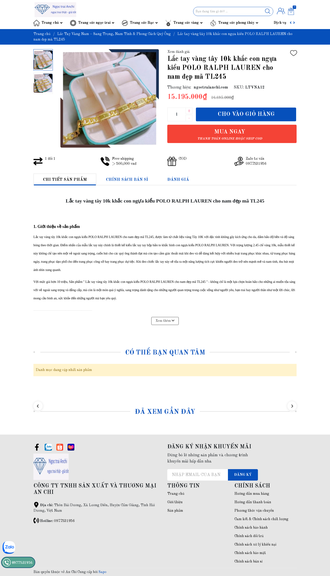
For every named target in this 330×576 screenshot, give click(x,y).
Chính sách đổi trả (249, 536)
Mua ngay (229, 134)
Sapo (102, 572)
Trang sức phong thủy (236, 23)
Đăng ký (243, 475)
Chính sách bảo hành (251, 528)
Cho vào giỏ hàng (246, 114)
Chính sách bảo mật (250, 553)
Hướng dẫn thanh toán (252, 502)
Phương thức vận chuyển (254, 511)
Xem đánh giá (178, 52)
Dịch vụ (280, 23)
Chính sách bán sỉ (248, 561)
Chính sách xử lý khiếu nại (255, 544)
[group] (109, 98)
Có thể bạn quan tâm (165, 352)
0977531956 (64, 521)
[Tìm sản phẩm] (233, 11)
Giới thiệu (175, 502)
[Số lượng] (176, 114)
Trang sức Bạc (142, 23)
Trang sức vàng (186, 23)
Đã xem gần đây (165, 412)
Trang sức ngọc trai (94, 23)
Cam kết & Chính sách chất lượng (261, 519)
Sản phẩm (175, 511)
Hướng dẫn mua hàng (251, 494)
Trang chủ (50, 23)
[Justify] (268, 11)
